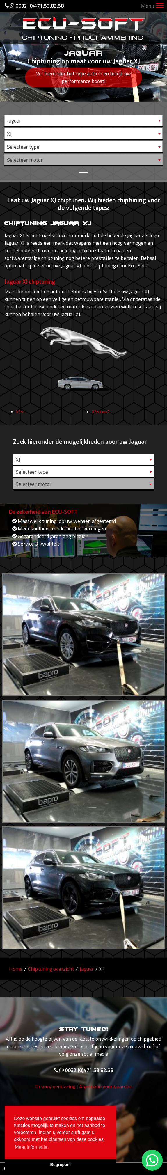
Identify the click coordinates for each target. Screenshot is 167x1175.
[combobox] (83, 120)
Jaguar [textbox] (14, 121)
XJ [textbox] (9, 134)
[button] (12, 90)
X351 (20, 424)
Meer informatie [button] (31, 1147)
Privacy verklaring (55, 1099)
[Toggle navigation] (159, 6)
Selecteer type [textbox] (23, 147)
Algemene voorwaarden (105, 1099)
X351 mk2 (101, 424)
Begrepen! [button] (60, 1164)
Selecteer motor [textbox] (25, 160)
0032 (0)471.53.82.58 (34, 6)
